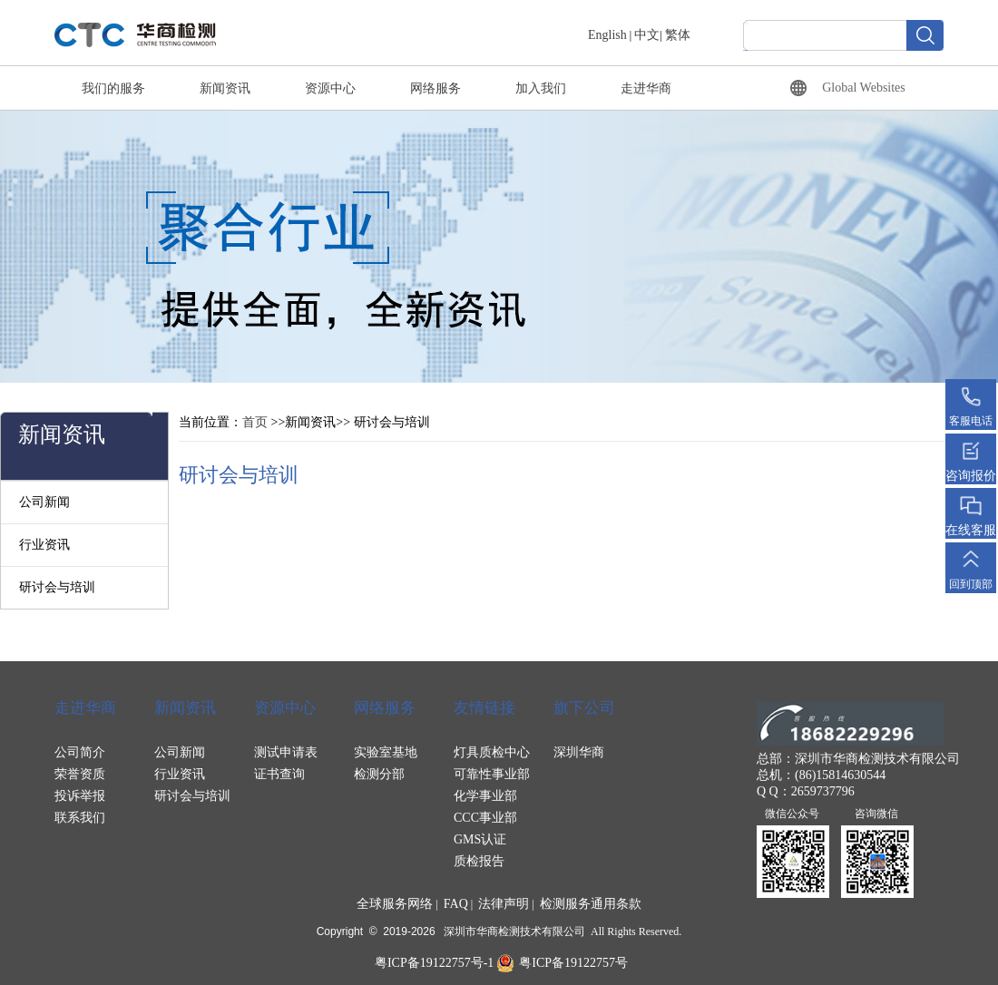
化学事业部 (485, 796)
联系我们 (79, 817)
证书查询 (279, 774)
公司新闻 (44, 502)
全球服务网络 (395, 904)
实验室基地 (385, 752)
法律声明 (503, 904)
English (607, 35)
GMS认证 (480, 839)
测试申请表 (286, 752)
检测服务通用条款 (590, 904)
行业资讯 (44, 544)
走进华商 (646, 88)
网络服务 (435, 88)
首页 (255, 422)
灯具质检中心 (492, 752)
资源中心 (330, 88)
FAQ (456, 904)
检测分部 (379, 774)
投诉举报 (79, 796)
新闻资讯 (225, 88)
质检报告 (479, 861)
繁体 (677, 35)
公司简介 (79, 752)
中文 (647, 35)
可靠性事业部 (492, 774)
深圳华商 (578, 752)
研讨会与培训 (57, 587)
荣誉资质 (79, 774)
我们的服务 (113, 88)
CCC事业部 (485, 817)
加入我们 (540, 88)
